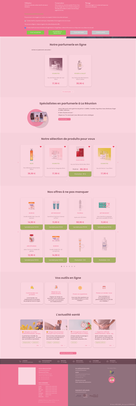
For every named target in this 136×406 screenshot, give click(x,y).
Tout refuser (79, 32)
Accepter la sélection (57, 32)
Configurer (100, 32)
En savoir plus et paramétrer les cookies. (34, 14)
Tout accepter (35, 32)
